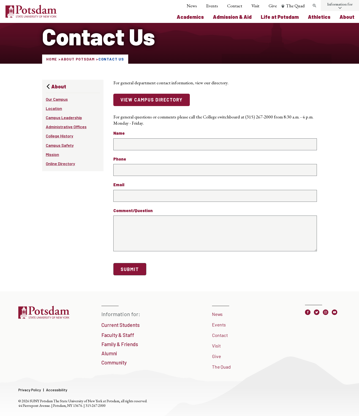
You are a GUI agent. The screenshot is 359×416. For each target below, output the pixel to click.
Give (273, 6)
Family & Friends (119, 344)
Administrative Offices (66, 126)
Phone (119, 158)
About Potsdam (78, 59)
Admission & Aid (232, 17)
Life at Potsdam (280, 17)
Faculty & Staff (117, 335)
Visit (255, 6)
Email (118, 184)
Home (51, 59)
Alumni (109, 353)
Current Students (120, 325)
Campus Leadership (64, 117)
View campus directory (151, 99)
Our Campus (57, 99)
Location (54, 108)
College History (59, 135)
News (192, 6)
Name (119, 133)
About (347, 17)
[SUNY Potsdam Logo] (31, 16)
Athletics (319, 17)
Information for (340, 4)
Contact (234, 6)
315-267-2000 (95, 405)
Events (212, 6)
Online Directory (60, 163)
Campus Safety (60, 145)
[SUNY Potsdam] (43, 317)
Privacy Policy (29, 390)
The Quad (295, 6)
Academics (190, 17)
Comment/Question (133, 210)
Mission (52, 154)
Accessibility (56, 390)
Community (114, 362)
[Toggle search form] (314, 5)
